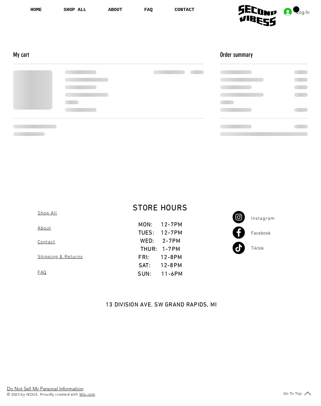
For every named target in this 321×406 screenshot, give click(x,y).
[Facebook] (239, 232)
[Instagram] (239, 217)
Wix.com (87, 394)
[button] (296, 9)
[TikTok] (239, 248)
